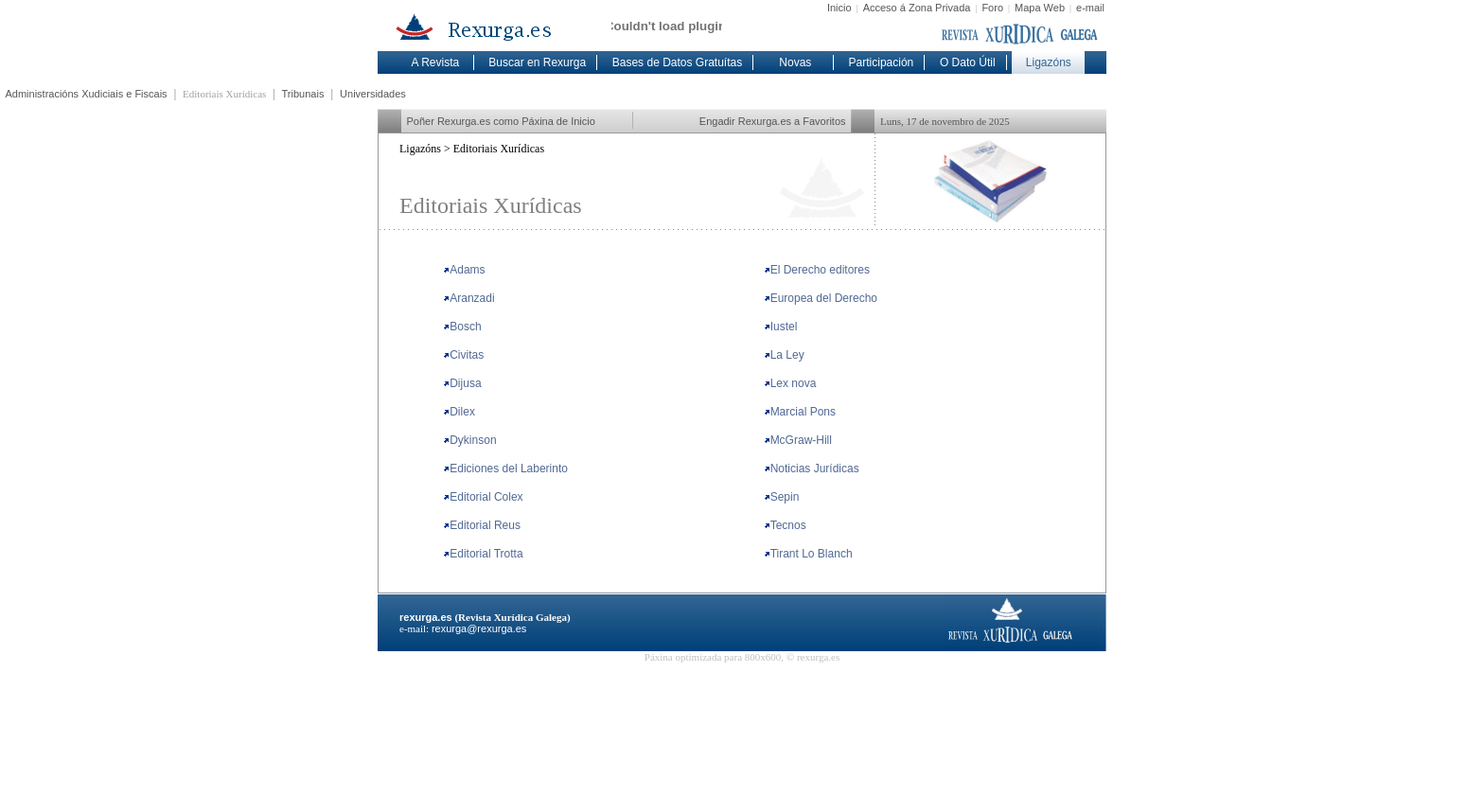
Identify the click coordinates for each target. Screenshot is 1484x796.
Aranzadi (468, 298)
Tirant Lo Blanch (808, 553)
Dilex (459, 411)
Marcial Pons (800, 411)
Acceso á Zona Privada (917, 7)
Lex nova (790, 383)
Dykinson (469, 440)
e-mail (1090, 7)
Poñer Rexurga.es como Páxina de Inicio (501, 121)
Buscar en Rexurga (537, 62)
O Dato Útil (967, 62)
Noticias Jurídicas (811, 468)
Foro (992, 7)
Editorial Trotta (482, 553)
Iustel (781, 326)
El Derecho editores (817, 269)
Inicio (839, 7)
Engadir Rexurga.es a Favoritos (772, 121)
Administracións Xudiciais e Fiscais (86, 93)
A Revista (435, 62)
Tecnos (785, 525)
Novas (795, 62)
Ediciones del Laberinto (505, 468)
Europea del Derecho (820, 298)
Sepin (782, 497)
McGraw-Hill (798, 440)
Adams (464, 269)
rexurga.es (425, 617)
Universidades (373, 93)
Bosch (462, 326)
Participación (881, 62)
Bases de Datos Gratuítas (677, 62)
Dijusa (462, 383)
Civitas (463, 355)
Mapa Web (1040, 7)
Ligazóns (1048, 62)
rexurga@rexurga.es (479, 628)
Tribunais (303, 93)
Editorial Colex (482, 497)
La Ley (784, 355)
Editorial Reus (482, 525)
